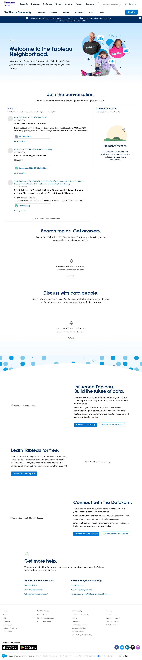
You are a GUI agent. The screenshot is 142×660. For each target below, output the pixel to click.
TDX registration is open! (40, 18)
